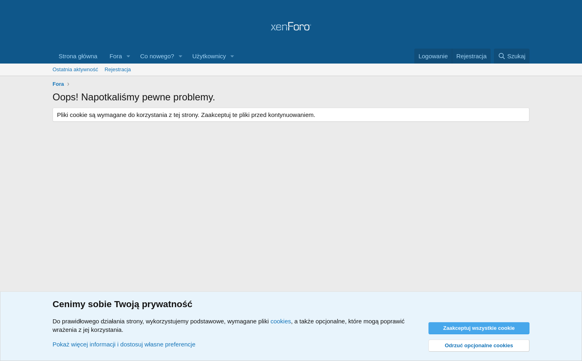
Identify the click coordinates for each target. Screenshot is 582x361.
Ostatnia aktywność (75, 69)
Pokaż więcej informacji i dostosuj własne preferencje (124, 344)
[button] (128, 56)
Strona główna (78, 56)
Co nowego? (157, 56)
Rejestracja (118, 69)
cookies (280, 321)
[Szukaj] (511, 56)
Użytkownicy (209, 56)
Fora (116, 56)
